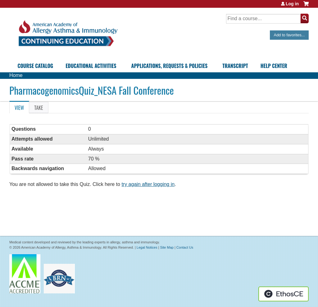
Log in (292, 4)
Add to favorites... (289, 35)
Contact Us (184, 247)
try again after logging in (148, 184)
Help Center (274, 66)
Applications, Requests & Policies (169, 66)
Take (38, 107)
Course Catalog (35, 66)
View (22, 108)
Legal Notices (147, 247)
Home (16, 75)
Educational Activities (91, 66)
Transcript (235, 66)
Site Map (166, 247)
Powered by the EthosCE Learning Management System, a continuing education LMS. (283, 294)
